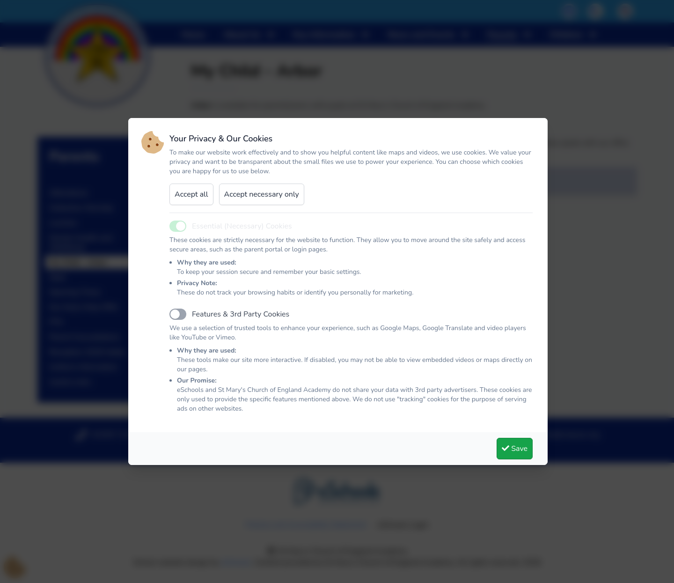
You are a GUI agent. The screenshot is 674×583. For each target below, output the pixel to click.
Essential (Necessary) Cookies (242, 226)
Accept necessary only (261, 194)
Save (514, 448)
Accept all (191, 194)
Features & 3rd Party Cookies (240, 314)
